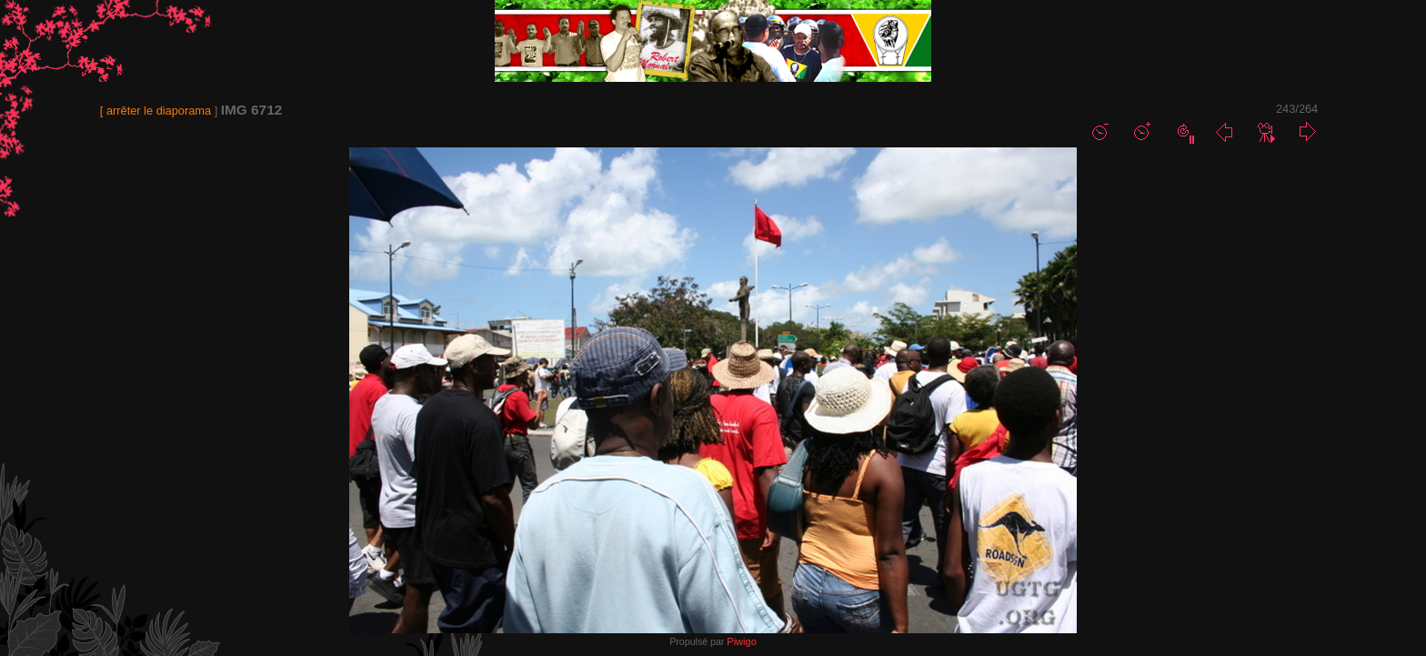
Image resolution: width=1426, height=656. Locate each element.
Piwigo (741, 641)
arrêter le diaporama (158, 110)
